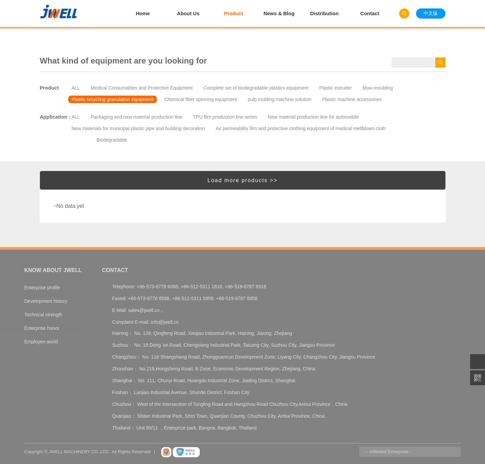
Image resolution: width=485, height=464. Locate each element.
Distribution (324, 13)
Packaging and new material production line (136, 117)
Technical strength (43, 314)
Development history (46, 301)
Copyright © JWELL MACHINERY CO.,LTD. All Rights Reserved (87, 451)
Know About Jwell (53, 270)
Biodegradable (112, 140)
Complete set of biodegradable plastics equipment (256, 88)
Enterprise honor (41, 328)
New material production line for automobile (313, 117)
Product (233, 13)
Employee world (41, 341)
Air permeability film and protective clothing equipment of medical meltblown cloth (301, 128)
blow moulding (378, 88)
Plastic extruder (335, 88)
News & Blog (279, 13)
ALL (76, 88)
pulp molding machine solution (279, 99)
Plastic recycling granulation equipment (113, 99)
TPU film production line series (225, 117)
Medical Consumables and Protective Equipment (142, 88)
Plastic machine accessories (352, 99)
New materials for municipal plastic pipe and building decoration (138, 128)
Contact (369, 13)
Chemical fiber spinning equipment (200, 99)
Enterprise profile (42, 287)
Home (143, 13)
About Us (188, 13)
